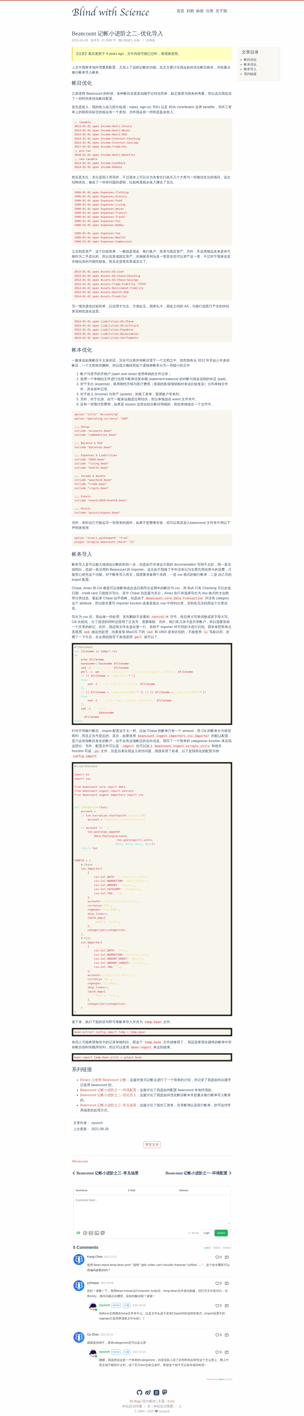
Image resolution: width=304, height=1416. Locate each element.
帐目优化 (250, 59)
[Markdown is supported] (79, 1233)
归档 (190, 11)
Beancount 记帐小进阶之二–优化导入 (108, 1095)
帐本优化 (250, 64)
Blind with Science (110, 12)
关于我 (221, 11)
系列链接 (250, 74)
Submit (221, 1233)
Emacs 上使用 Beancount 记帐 (103, 1080)
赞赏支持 (152, 1144)
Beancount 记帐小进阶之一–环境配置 (108, 1090)
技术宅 (95, 40)
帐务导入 (250, 69)
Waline (221, 1379)
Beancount (80, 1161)
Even (171, 1401)
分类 (209, 11)
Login (207, 1233)
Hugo (137, 1401)
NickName (81, 1190)
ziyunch (104, 1305)
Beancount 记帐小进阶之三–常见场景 (108, 1105)
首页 (180, 11)
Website (183, 1190)
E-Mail (131, 1190)
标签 (200, 11)
